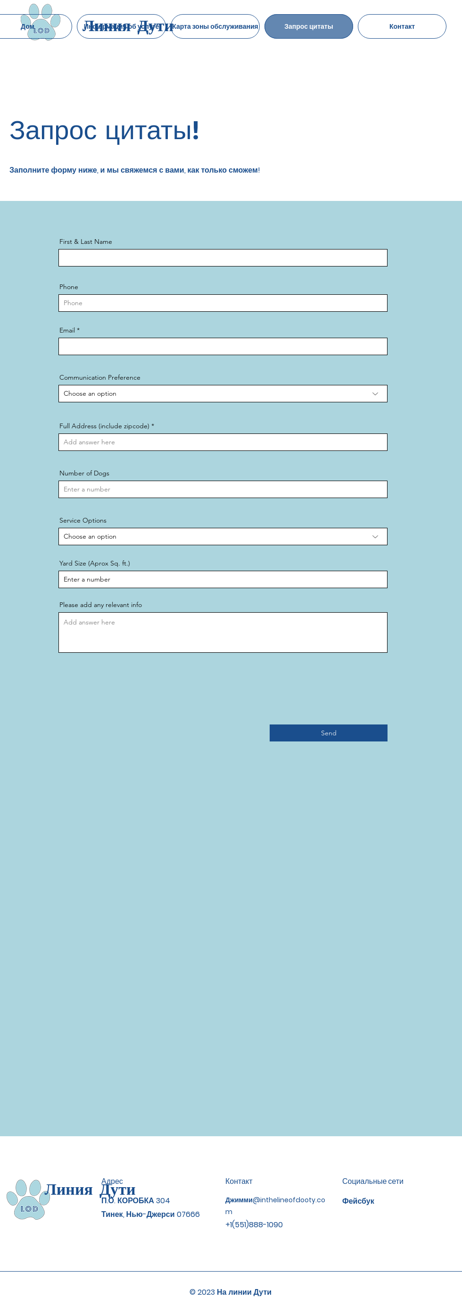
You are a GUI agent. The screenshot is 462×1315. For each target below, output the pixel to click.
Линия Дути (89, 1189)
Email (67, 330)
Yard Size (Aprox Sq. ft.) (94, 563)
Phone (68, 286)
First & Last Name (85, 241)
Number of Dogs (84, 473)
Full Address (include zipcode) (104, 426)
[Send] (329, 732)
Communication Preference (99, 377)
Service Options (83, 520)
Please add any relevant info (100, 604)
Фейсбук (358, 1201)
